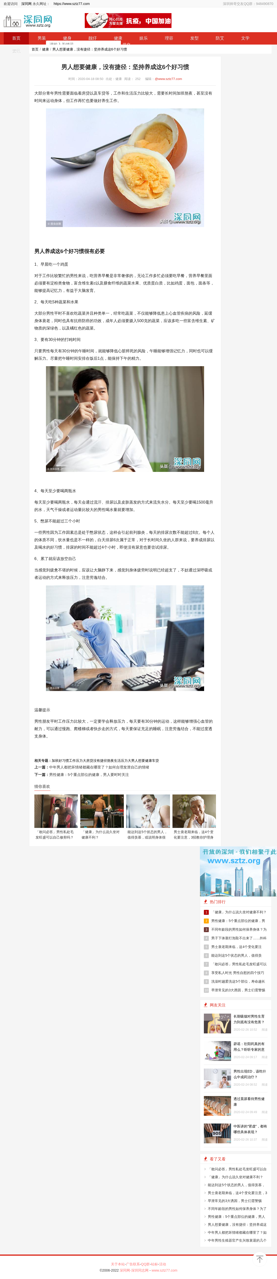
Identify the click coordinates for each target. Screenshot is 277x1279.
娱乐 (143, 38)
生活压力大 (122, 761)
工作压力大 (77, 761)
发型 (194, 38)
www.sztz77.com (164, 1270)
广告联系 (133, 1264)
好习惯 (64, 761)
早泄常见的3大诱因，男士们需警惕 (234, 990)
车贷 (155, 761)
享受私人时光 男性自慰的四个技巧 (234, 973)
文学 (245, 38)
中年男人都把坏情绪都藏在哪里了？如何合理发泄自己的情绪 (99, 767)
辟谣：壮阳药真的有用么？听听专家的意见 (249, 1049)
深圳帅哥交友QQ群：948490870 (248, 4)
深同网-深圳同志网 (134, 1270)
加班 (55, 761)
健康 (45, 49)
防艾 (220, 38)
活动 (162, 1264)
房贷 (89, 761)
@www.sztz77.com (168, 79)
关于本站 (118, 1264)
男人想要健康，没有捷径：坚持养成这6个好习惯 (89, 49)
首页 (35, 49)
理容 (169, 38)
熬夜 (110, 761)
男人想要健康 (141, 761)
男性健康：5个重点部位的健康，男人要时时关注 (89, 774)
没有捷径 (100, 761)
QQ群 (145, 1264)
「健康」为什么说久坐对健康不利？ (235, 912)
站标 (154, 1264)
